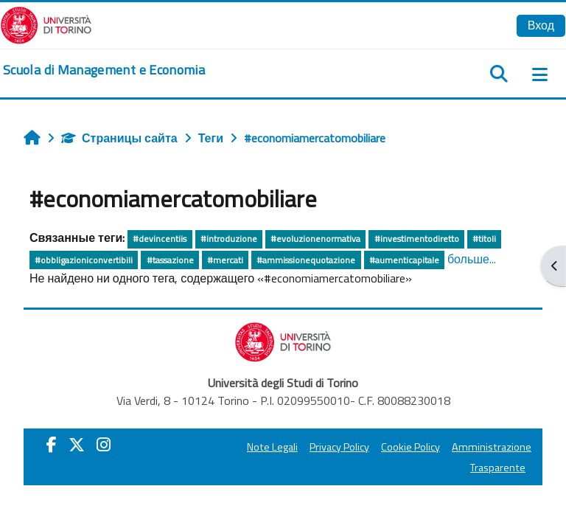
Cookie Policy (410, 447)
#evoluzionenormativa (315, 239)
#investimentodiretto (416, 239)
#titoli (484, 239)
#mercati (225, 260)
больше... (471, 259)
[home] (104, 70)
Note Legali (272, 447)
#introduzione (228, 239)
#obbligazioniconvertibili (84, 260)
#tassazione (170, 260)
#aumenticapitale (404, 260)
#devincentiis (159, 239)
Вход (541, 25)
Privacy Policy (339, 447)
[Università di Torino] (46, 23)
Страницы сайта (119, 138)
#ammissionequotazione (305, 260)
